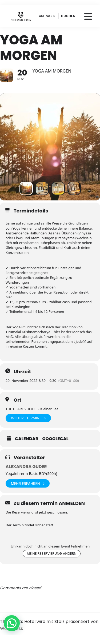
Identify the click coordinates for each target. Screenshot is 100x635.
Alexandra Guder (26, 466)
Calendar (26, 438)
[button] (12, 623)
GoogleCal (55, 438)
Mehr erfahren (27, 483)
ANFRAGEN (47, 16)
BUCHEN (68, 16)
